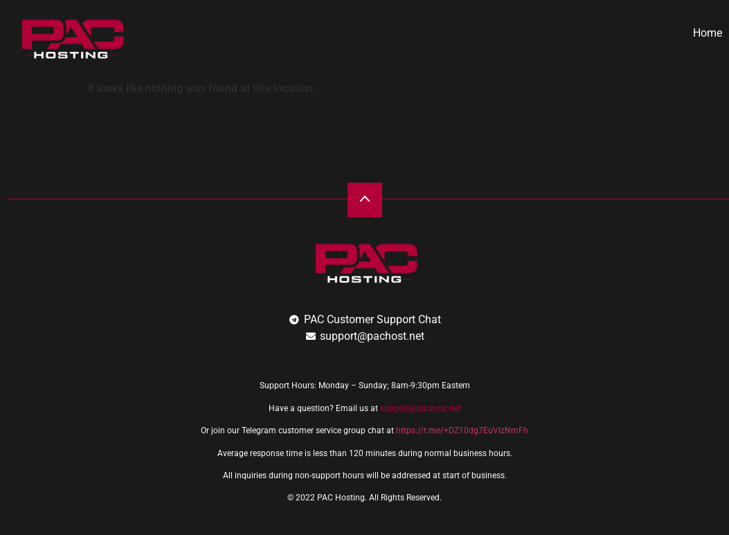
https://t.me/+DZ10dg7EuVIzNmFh (462, 430)
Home (707, 32)
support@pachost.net (420, 408)
